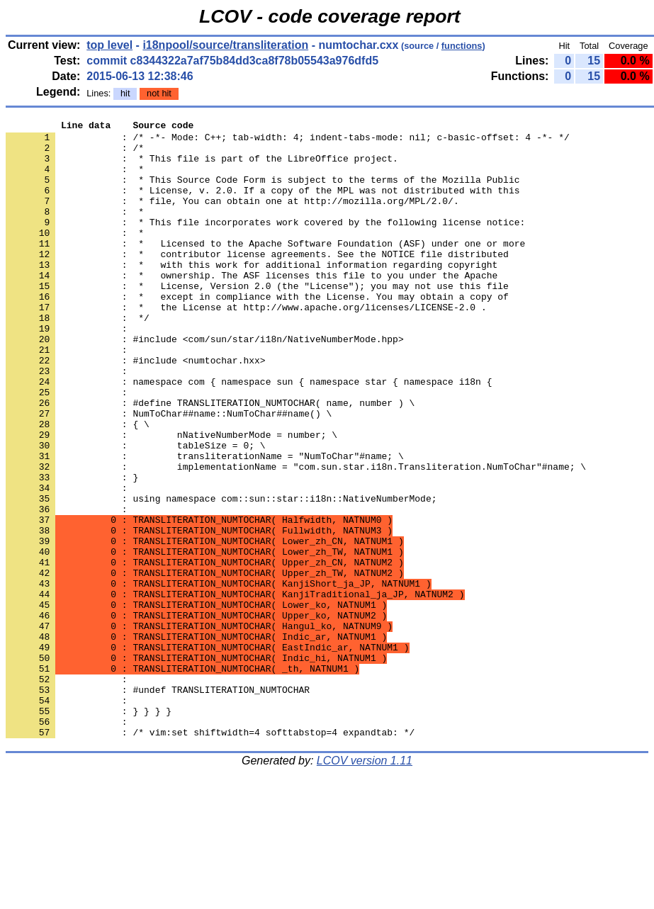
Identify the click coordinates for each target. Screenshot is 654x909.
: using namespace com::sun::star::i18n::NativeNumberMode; (221, 574)
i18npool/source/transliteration (225, 45)
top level (109, 45)
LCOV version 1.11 (364, 884)
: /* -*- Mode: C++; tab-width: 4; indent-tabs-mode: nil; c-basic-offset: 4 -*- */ (288, 141)
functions (462, 45)
